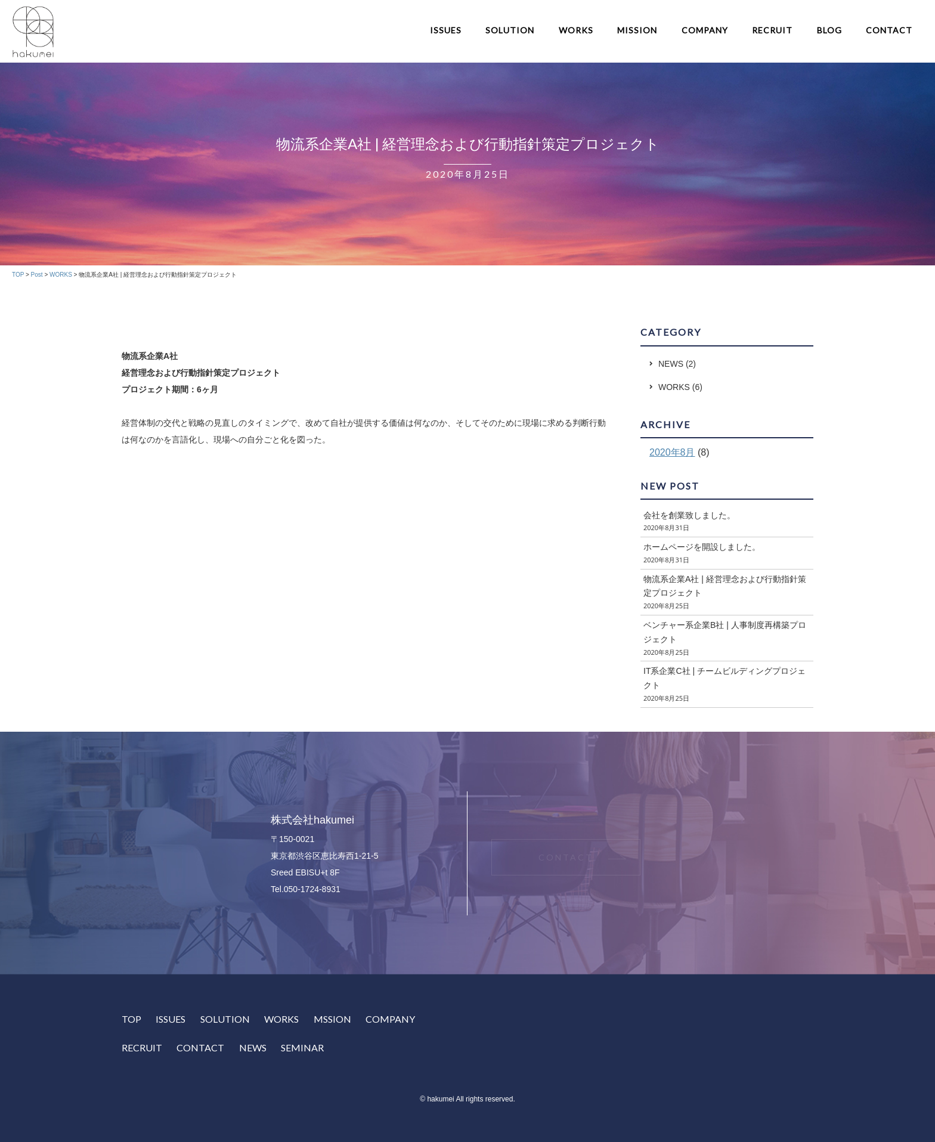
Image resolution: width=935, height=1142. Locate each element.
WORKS (576, 30)
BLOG (829, 30)
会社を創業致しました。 (689, 515)
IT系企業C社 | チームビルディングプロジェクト (724, 678)
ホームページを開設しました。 (701, 547)
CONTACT (889, 30)
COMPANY (705, 30)
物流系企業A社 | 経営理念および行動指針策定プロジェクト (724, 586)
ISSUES (446, 30)
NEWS (670, 364)
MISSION (637, 30)
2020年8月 (672, 452)
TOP (131, 1019)
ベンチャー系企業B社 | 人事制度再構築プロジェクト (724, 632)
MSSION (332, 1019)
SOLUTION (509, 30)
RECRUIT (772, 30)
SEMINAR (302, 1047)
